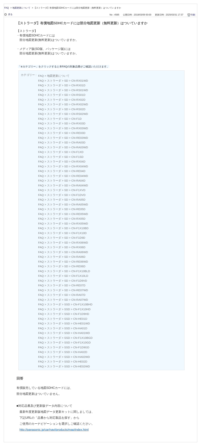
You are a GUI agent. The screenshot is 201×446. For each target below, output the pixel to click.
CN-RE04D (78, 171)
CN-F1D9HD (81, 313)
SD (66, 80)
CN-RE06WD (79, 261)
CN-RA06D (78, 256)
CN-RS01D (78, 94)
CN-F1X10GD (82, 342)
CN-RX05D (78, 218)
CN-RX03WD (79, 128)
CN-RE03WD (79, 137)
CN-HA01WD (81, 332)
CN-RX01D (78, 85)
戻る (10, 14)
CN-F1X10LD (79, 275)
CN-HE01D (80, 318)
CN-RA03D (78, 142)
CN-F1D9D (78, 237)
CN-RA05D (78, 199)
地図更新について (21, 8)
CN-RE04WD (79, 175)
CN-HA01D (80, 328)
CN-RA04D (78, 180)
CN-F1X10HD (82, 309)
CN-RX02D (78, 99)
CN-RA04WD (79, 185)
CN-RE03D (78, 132)
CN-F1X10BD (80, 228)
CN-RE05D (78, 209)
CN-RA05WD (79, 204)
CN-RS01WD (79, 90)
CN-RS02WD (79, 113)
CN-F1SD (77, 156)
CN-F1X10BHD (83, 304)
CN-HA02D (80, 352)
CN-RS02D (78, 109)
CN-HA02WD (81, 356)
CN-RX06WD (79, 242)
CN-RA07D (78, 294)
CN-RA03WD (79, 147)
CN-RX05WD (79, 223)
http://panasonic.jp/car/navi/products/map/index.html (54, 429)
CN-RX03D (78, 123)
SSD (67, 304)
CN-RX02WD (79, 104)
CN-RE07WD (79, 290)
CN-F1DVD (78, 194)
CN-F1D (76, 118)
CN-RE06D (78, 266)
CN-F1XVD (78, 190)
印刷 (193, 14)
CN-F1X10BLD (80, 271)
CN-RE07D (78, 285)
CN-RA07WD (79, 299)
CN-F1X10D (79, 233)
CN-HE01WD (81, 323)
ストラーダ (54, 80)
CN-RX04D (78, 161)
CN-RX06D (78, 247)
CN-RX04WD (79, 166)
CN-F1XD (77, 152)
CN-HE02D (80, 361)
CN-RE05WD (79, 214)
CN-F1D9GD (81, 347)
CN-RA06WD (79, 252)
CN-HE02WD (81, 366)
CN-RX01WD (79, 80)
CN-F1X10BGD (83, 337)
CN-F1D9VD (79, 280)
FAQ (6, 8)
